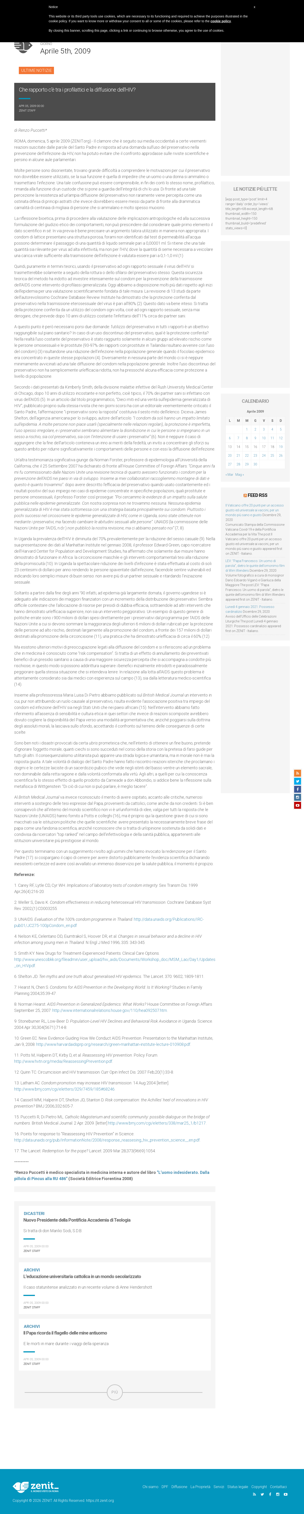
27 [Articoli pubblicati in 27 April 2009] (230, 464)
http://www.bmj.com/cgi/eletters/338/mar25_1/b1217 (157, 1123)
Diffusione (179, 1487)
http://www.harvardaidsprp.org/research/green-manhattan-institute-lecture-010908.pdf (113, 1044)
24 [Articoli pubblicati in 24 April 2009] (264, 455)
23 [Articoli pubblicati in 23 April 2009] (255, 455)
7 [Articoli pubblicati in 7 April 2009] (238, 438)
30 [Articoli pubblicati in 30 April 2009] (255, 464)
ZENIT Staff (27, 110)
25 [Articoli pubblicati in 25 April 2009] (272, 455)
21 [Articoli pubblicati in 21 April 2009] (238, 455)
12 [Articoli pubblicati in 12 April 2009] (281, 438)
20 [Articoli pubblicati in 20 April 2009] (230, 455)
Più (115, 1392)
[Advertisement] (114, 1433)
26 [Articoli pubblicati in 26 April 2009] (281, 455)
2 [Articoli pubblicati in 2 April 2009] (255, 429)
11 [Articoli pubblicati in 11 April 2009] (272, 438)
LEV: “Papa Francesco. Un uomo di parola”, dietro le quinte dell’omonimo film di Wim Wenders (255, 565)
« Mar (229, 474)
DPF (165, 1487)
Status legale (237, 1487)
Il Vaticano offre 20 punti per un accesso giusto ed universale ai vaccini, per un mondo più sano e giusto (254, 510)
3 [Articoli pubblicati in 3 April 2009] (264, 429)
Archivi (33, 1270)
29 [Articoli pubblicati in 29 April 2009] (247, 464)
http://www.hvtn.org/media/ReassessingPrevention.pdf (63, 1061)
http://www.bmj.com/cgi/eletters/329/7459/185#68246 (64, 1089)
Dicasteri (35, 1213)
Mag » (239, 474)
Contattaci (278, 1487)
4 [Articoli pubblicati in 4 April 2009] (272, 429)
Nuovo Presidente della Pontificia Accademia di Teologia (76, 1220)
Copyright (259, 1487)
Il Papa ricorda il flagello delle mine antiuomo (65, 1333)
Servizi (219, 1487)
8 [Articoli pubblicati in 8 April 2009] (247, 438)
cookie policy (221, 21)
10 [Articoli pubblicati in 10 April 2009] (264, 438)
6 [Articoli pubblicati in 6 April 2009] (230, 438)
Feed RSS (257, 495)
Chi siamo (150, 1487)
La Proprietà (200, 1487)
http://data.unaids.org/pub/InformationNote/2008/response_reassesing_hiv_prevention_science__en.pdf (107, 1140)
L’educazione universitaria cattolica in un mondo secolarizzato (82, 1276)
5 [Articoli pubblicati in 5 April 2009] (281, 429)
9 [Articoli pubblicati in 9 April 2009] (255, 438)
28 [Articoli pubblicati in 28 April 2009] (238, 464)
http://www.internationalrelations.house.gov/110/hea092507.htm (109, 1010)
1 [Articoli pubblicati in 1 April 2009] (247, 429)
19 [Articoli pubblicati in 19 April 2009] (281, 447)
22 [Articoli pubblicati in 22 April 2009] (247, 455)
